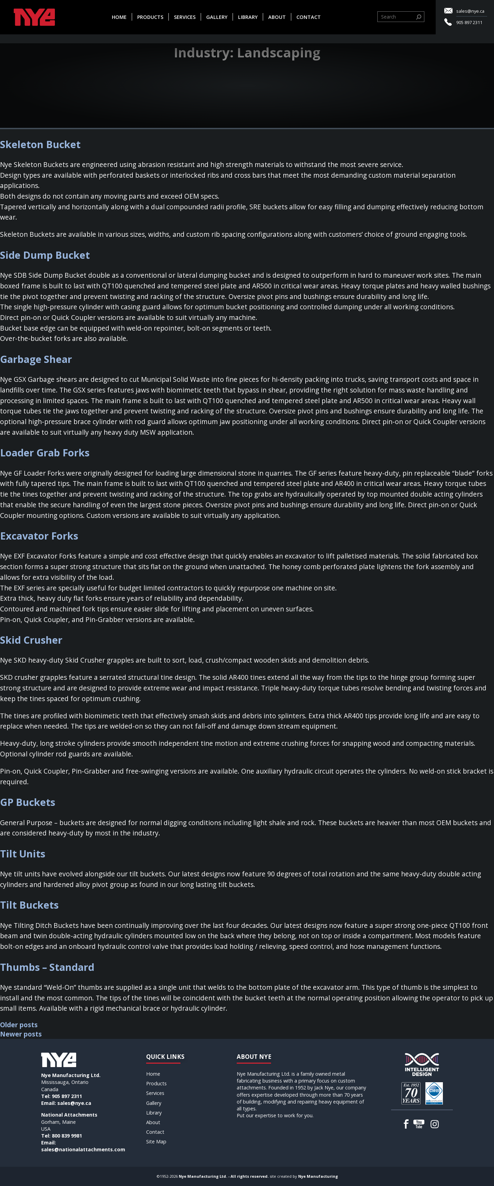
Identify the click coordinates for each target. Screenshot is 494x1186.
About (277, 17)
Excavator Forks (39, 535)
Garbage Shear (36, 359)
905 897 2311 (469, 22)
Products (150, 17)
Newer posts (21, 1034)
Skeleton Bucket (40, 144)
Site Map (156, 1141)
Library (248, 17)
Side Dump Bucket (45, 255)
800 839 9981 (67, 1135)
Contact (308, 17)
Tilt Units (22, 853)
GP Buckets (27, 802)
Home (119, 17)
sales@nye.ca (470, 11)
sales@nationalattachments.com (83, 1149)
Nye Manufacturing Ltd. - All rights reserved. (224, 1176)
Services (185, 17)
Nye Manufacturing (318, 1176)
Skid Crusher (31, 639)
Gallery (216, 17)
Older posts (19, 1024)
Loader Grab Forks (45, 452)
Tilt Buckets (29, 904)
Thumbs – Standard (47, 967)
